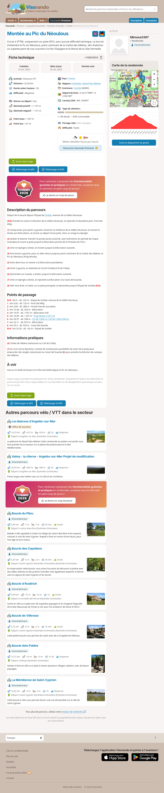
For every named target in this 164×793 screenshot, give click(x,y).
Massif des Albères (92, 83)
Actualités (11, 767)
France (71, 78)
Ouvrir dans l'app (22, 161)
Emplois (10, 761)
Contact (10, 778)
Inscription (136, 20)
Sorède (77, 88)
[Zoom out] (154, 79)
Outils (12, 20)
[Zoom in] (154, 74)
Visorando (10, 26)
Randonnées (28, 20)
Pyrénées (76, 83)
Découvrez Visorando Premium (80, 148)
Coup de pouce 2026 (18, 772)
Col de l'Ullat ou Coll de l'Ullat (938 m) (50, 319)
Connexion (151, 20)
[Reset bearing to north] (154, 84)
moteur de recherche (74, 711)
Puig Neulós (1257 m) (44, 315)
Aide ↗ (43, 20)
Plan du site (12, 756)
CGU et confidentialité (17, 750)
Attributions (115, 105)
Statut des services (72, 786)
